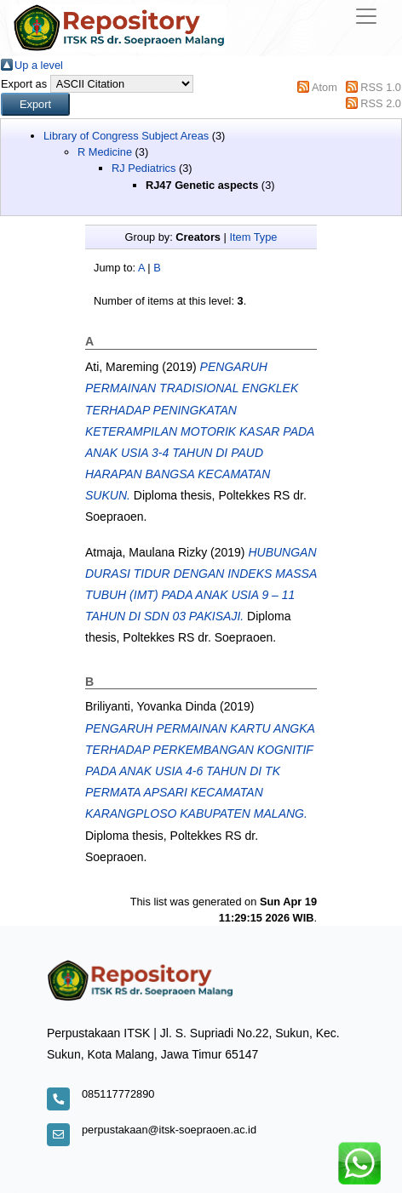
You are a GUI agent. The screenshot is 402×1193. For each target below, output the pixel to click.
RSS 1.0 (380, 87)
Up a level (38, 65)
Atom (324, 87)
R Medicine (105, 152)
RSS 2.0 (380, 103)
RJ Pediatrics (143, 168)
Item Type (253, 237)
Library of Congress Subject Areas (126, 135)
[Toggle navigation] (366, 16)
